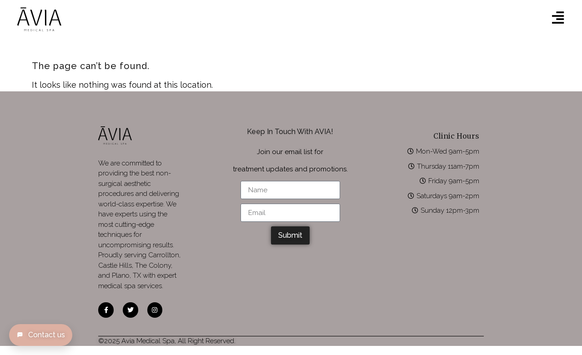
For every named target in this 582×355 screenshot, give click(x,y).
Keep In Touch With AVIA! (290, 131)
